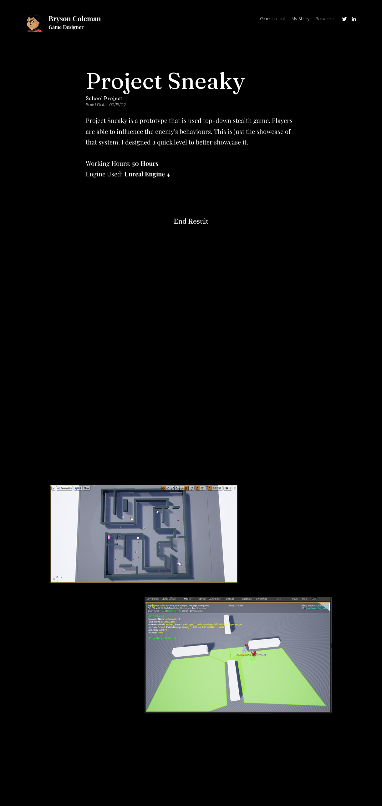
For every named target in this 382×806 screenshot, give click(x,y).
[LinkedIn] (354, 19)
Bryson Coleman (74, 18)
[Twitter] (344, 19)
